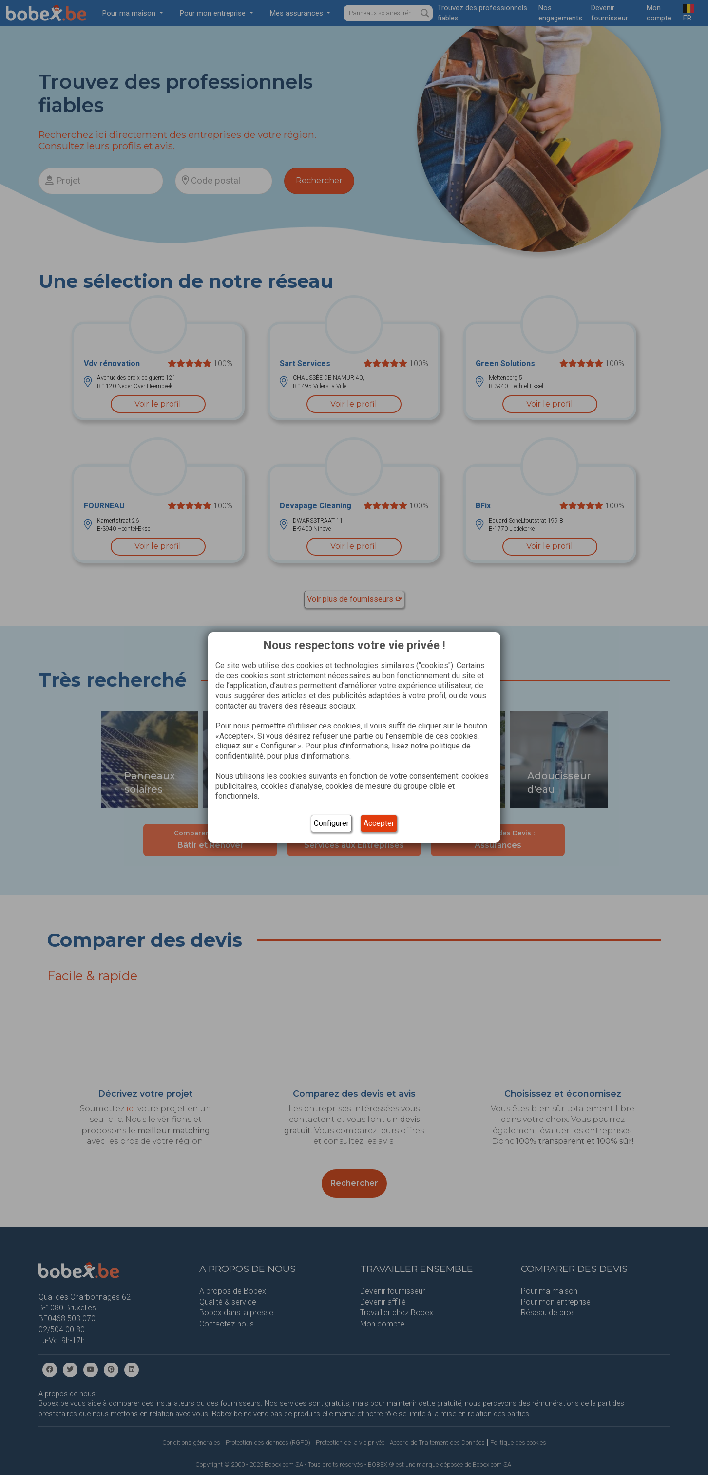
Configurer (331, 823)
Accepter (379, 823)
